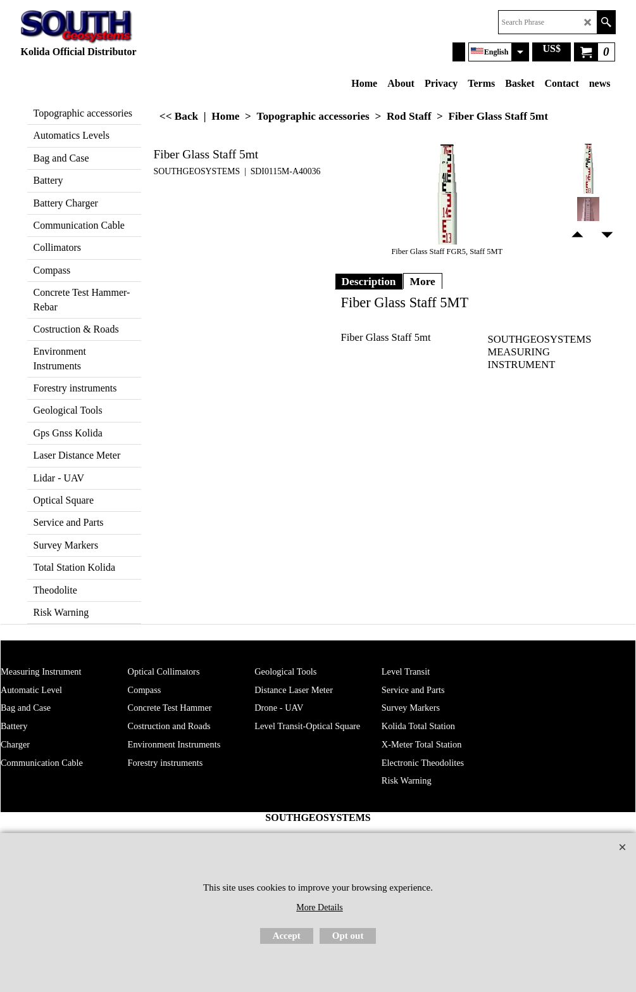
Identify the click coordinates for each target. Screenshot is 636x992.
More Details (319, 907)
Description (369, 281)
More (422, 281)
